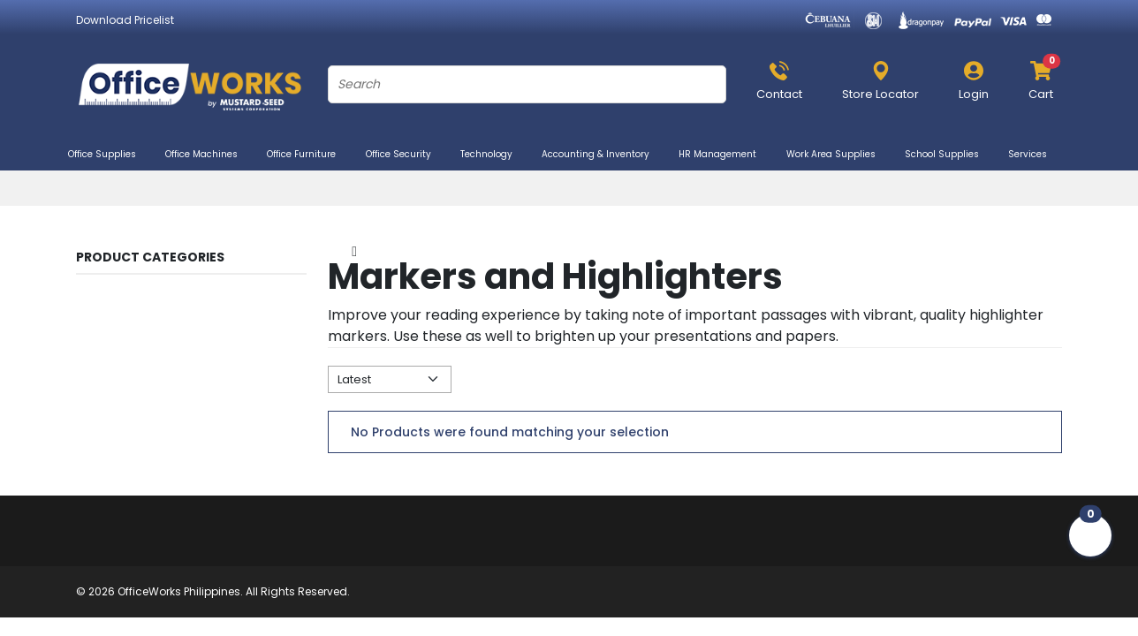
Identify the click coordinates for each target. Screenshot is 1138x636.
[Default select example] (389, 379)
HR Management (725, 155)
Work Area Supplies (838, 155)
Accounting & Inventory (603, 155)
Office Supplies (109, 155)
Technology (493, 155)
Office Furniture (309, 155)
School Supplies (949, 155)
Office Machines (209, 155)
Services (1035, 155)
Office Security (406, 155)
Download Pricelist (125, 19)
